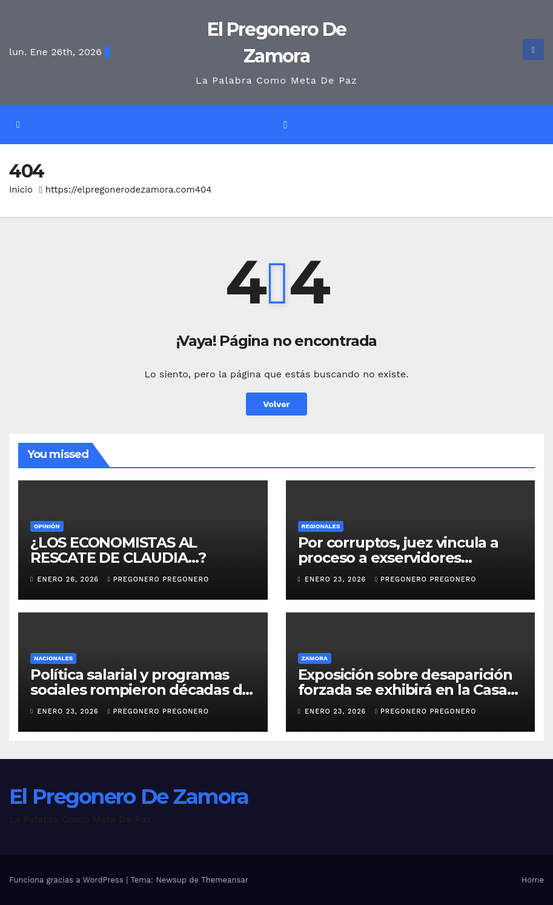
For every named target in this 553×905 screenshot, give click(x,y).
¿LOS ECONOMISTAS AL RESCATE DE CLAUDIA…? (118, 550)
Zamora (315, 658)
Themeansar (224, 879)
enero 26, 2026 (70, 579)
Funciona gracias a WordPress (67, 879)
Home (533, 879)
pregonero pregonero (158, 579)
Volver (276, 404)
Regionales (321, 526)
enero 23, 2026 (337, 579)
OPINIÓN (47, 526)
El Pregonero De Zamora (129, 796)
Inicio (21, 189)
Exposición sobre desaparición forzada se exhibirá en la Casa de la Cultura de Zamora (405, 690)
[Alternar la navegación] (285, 124)
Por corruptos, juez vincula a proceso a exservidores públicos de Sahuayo (398, 558)
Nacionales (53, 658)
